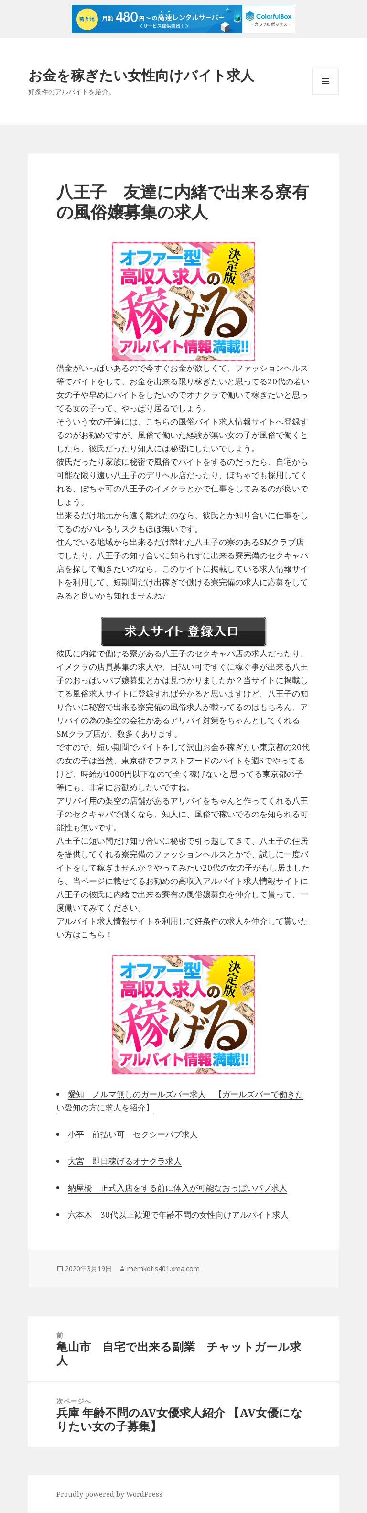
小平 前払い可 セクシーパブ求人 (133, 1134)
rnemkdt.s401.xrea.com (163, 1268)
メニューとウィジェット (325, 94)
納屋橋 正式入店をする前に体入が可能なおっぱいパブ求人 (177, 1187)
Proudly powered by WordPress (109, 1494)
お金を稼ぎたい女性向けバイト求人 (141, 74)
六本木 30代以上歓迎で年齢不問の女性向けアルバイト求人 (178, 1214)
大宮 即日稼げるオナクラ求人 (125, 1160)
